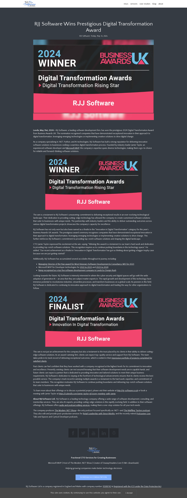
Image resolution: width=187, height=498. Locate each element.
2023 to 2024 (102, 267)
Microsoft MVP (72, 148)
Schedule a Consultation (93, 477)
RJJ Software (84, 36)
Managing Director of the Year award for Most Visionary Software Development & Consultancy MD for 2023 (86, 264)
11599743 (107, 486)
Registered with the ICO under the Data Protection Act (137, 486)
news (126, 3)
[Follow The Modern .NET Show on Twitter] (83, 433)
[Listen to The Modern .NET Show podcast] (114, 433)
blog (154, 3)
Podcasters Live (143, 413)
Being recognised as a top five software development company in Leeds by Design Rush (77, 270)
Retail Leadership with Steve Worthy (99, 413)
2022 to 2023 (86, 267)
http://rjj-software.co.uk (127, 390)
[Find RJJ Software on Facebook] (73, 433)
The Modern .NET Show (65, 410)
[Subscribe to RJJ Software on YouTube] (93, 433)
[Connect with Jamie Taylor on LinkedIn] (103, 433)
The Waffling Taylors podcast (137, 410)
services (133, 3)
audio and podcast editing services (74, 405)
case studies (145, 3)
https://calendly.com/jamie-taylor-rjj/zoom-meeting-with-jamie (87, 394)
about (160, 3)
